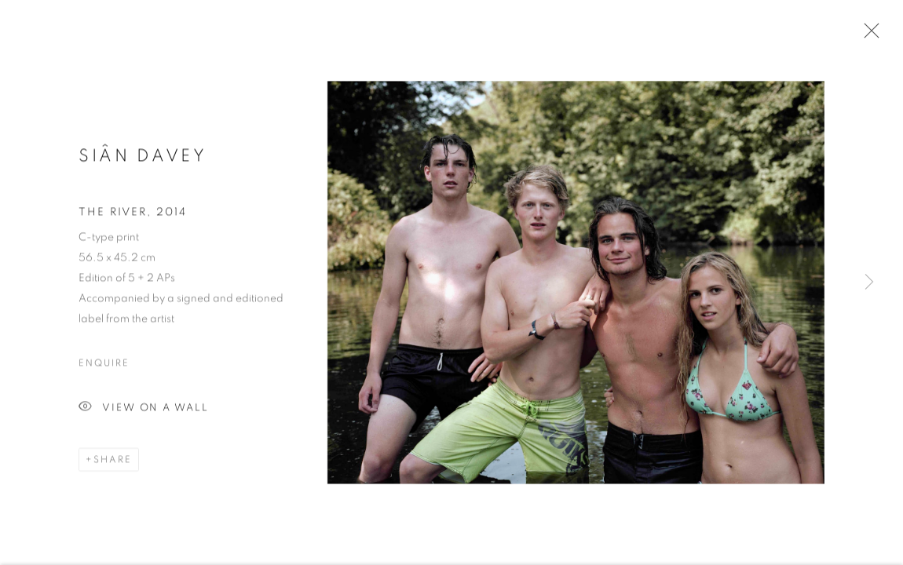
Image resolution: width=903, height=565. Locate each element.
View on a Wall (144, 410)
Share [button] (112, 461)
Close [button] (867, 35)
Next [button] (869, 282)
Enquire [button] (104, 365)
